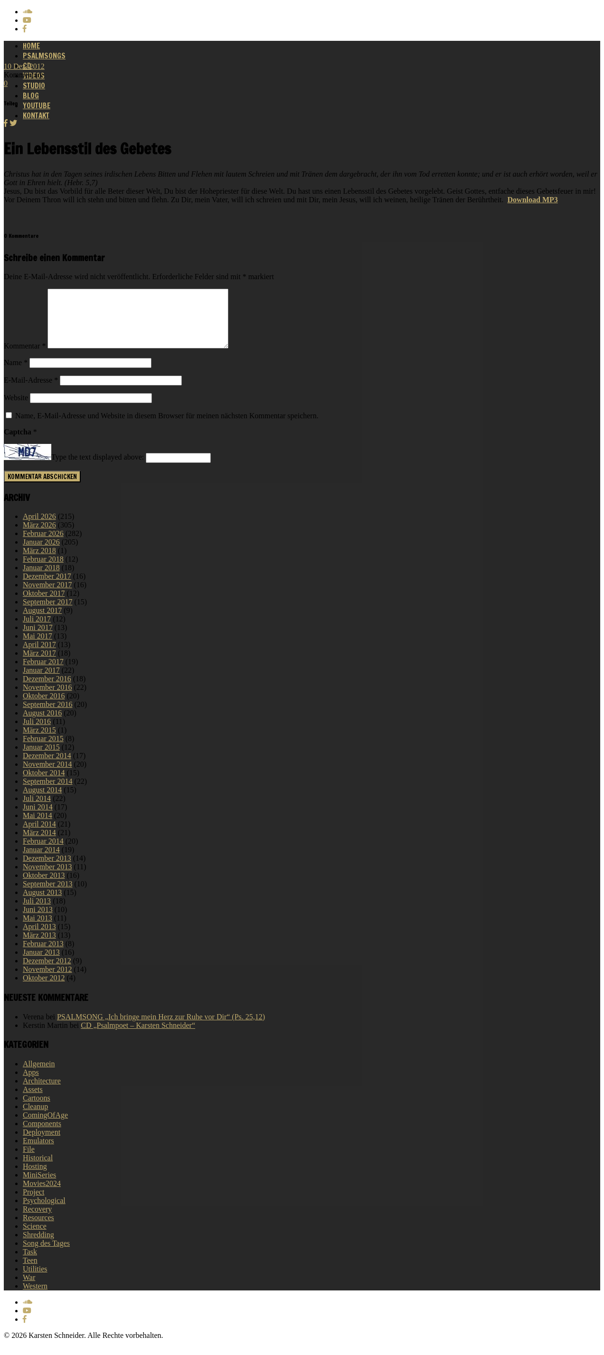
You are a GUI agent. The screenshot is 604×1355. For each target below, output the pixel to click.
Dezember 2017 (47, 587)
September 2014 (47, 793)
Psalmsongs (44, 56)
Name (16, 374)
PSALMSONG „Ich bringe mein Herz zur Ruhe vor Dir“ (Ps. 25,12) (161, 1028)
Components (42, 1135)
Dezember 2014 (47, 767)
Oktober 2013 (44, 887)
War (29, 1289)
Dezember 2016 (47, 690)
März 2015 (39, 741)
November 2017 (47, 596)
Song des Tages (46, 1255)
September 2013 (47, 895)
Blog (31, 96)
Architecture (42, 1092)
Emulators (38, 1152)
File (29, 1161)
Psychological (44, 1212)
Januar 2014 (41, 861)
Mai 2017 (37, 647)
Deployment (41, 1143)
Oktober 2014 (44, 784)
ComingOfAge (45, 1126)
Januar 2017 (41, 682)
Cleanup (35, 1118)
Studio (34, 86)
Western (35, 1297)
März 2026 (39, 536)
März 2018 (39, 562)
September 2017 (47, 613)
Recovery (37, 1220)
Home (31, 46)
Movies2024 (42, 1195)
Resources (38, 1229)
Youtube (36, 106)
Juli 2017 (37, 630)
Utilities (35, 1280)
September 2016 (47, 716)
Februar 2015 (43, 750)
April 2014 (39, 835)
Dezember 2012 (47, 972)
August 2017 (42, 622)
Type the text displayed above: (97, 469)
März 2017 (39, 664)
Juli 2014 (37, 810)
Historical (38, 1169)
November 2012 (47, 981)
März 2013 (39, 946)
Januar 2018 (41, 579)
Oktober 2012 (44, 989)
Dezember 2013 (47, 870)
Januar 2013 (41, 964)
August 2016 (42, 724)
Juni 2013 (38, 921)
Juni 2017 (38, 639)
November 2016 (47, 699)
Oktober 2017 (44, 605)
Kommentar (25, 357)
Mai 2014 (37, 827)
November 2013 (47, 878)
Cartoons (36, 1109)
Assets (33, 1101)
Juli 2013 (37, 912)
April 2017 (39, 656)
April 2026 (39, 528)
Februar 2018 (43, 570)
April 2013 (39, 938)
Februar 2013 (43, 955)
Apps (31, 1084)
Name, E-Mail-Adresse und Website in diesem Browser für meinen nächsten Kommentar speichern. (167, 427)
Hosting (35, 1178)
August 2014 (42, 801)
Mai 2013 (37, 929)
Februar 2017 (43, 673)
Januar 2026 (41, 553)
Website (16, 409)
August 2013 (42, 904)
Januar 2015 (41, 758)
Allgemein (39, 1075)
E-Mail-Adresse (31, 391)
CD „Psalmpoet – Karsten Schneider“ (138, 1037)
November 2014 (47, 776)
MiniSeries (39, 1186)
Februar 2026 (43, 545)
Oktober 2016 (44, 707)
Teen (30, 1272)
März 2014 (39, 844)
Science (35, 1237)
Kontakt (36, 116)
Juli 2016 (37, 733)
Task (30, 1263)
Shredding (38, 1246)
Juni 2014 (38, 818)
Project (33, 1203)
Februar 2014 (43, 852)
